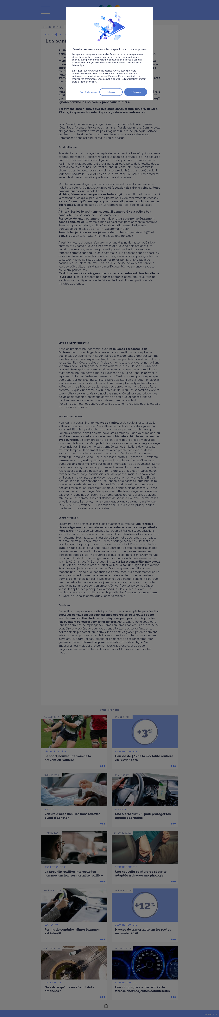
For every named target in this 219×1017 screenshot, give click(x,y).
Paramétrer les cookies (88, 92)
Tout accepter (136, 92)
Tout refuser (111, 92)
